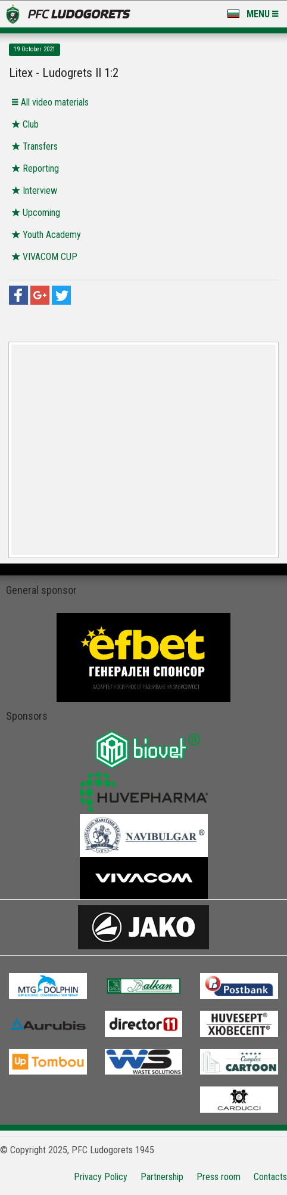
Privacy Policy (100, 1176)
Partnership (162, 1176)
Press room (218, 1176)
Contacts (270, 1176)
